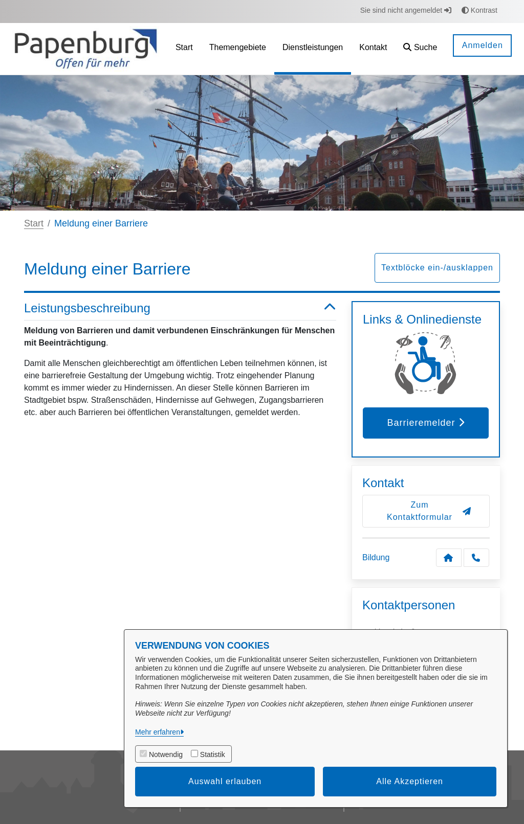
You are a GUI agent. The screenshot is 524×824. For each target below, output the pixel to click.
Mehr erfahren (157, 732)
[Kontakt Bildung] (449, 557)
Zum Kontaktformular (429, 510)
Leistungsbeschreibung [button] (180, 308)
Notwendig (166, 754)
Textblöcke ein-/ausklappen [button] (437, 267)
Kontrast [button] (479, 10)
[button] (420, 49)
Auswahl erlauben (224, 781)
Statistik (212, 754)
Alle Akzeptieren (409, 781)
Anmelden (482, 45)
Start (33, 223)
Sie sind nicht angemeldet (405, 10)
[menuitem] (184, 49)
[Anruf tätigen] (476, 557)
